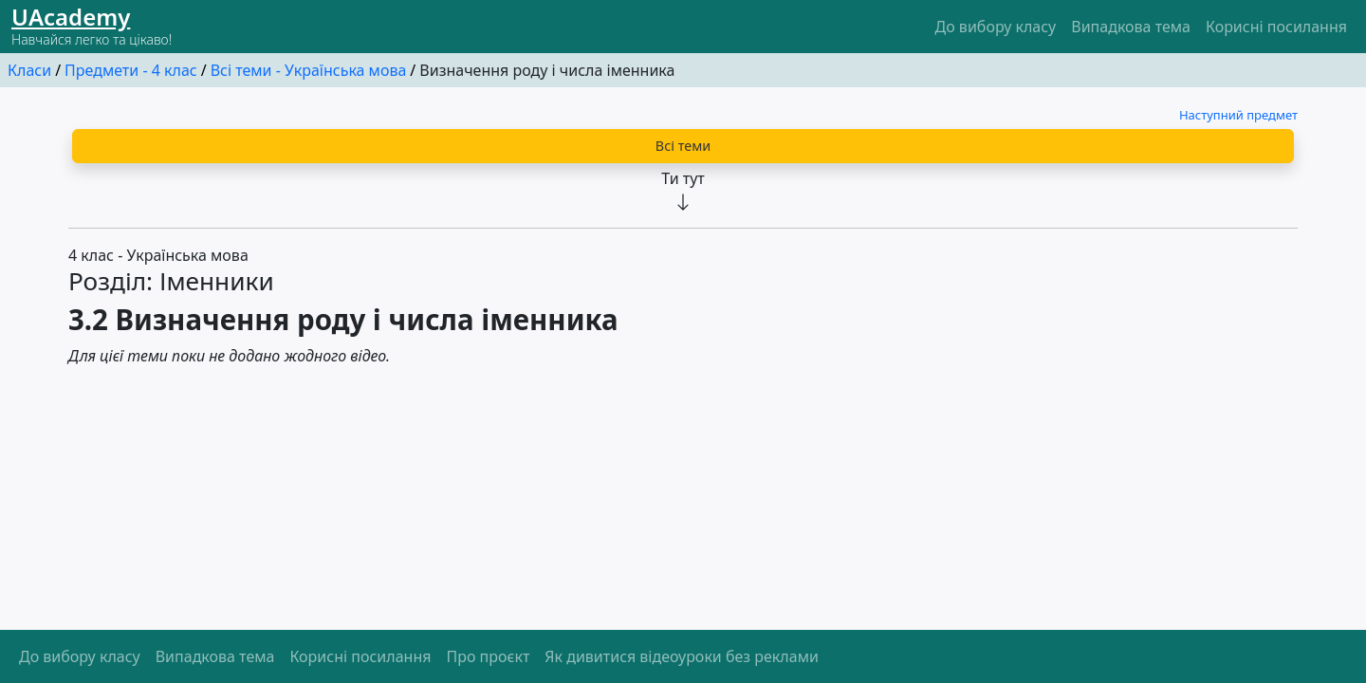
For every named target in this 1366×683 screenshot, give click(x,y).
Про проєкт (487, 656)
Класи (29, 70)
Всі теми (683, 146)
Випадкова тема (1131, 26)
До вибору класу (996, 26)
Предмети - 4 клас (131, 70)
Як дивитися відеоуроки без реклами (682, 656)
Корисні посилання (1276, 26)
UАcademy (70, 16)
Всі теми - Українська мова (309, 70)
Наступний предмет (1238, 114)
